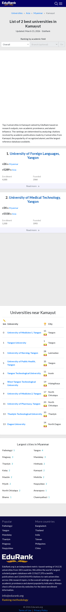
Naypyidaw (7, 548)
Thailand (39, 530)
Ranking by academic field (33, 38)
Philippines (40, 543)
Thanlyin (6, 539)
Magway (6, 543)
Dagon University (16, 424)
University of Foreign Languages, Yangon (33, 156)
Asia (28, 13)
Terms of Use (25, 610)
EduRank (46, 31)
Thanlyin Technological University (24, 414)
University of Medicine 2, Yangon (24, 393)
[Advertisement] (33, 88)
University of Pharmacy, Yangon (23, 403)
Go (61, 44)
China (38, 548)
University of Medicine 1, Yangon (24, 332)
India (37, 534)
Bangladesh (40, 525)
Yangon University (16, 342)
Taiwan (38, 539)
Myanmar (38, 13)
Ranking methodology (15, 599)
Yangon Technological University (24, 373)
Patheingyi (7, 525)
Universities (17, 13)
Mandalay (7, 534)
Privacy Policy (41, 610)
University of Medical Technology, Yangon (33, 199)
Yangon (5, 530)
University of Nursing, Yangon (22, 353)
